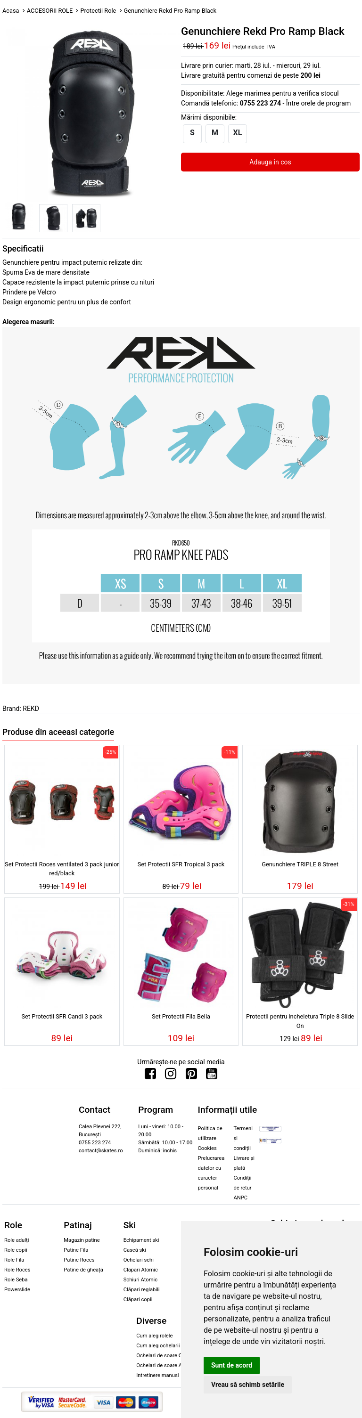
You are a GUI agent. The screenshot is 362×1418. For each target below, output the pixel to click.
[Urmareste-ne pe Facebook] (150, 1076)
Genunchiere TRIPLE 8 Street (300, 864)
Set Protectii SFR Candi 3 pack (61, 1016)
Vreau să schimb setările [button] (247, 1384)
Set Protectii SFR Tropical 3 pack (181, 864)
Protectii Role (98, 10)
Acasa (10, 10)
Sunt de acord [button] (231, 1365)
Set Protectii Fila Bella (181, 1016)
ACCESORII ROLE (50, 10)
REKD (31, 708)
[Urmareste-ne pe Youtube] (211, 1076)
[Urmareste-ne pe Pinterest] (191, 1076)
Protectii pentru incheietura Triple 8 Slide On (300, 1021)
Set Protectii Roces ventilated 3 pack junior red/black (62, 869)
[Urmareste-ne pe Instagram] (170, 1076)
